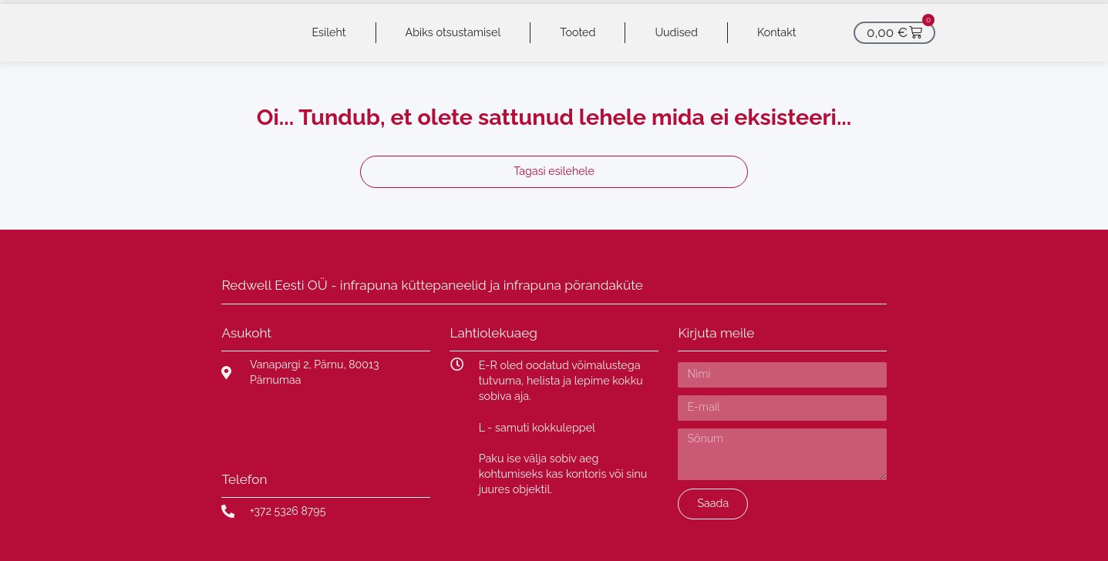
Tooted (577, 32)
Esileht (328, 32)
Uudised (676, 32)
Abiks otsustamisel (453, 32)
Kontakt (776, 32)
